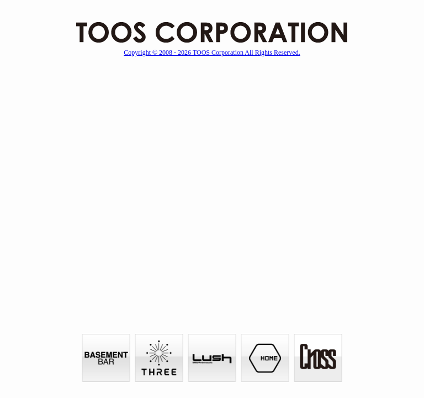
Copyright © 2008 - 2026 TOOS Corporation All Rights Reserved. (212, 52)
